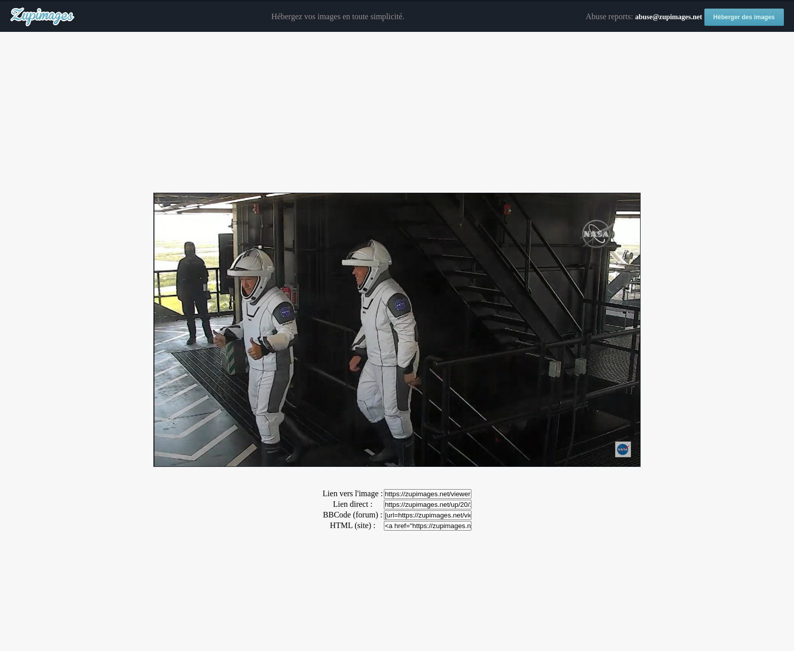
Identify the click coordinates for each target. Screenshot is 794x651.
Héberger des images (744, 17)
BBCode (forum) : (352, 514)
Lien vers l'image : (353, 493)
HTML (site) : (352, 525)
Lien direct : (352, 504)
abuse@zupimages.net (668, 17)
